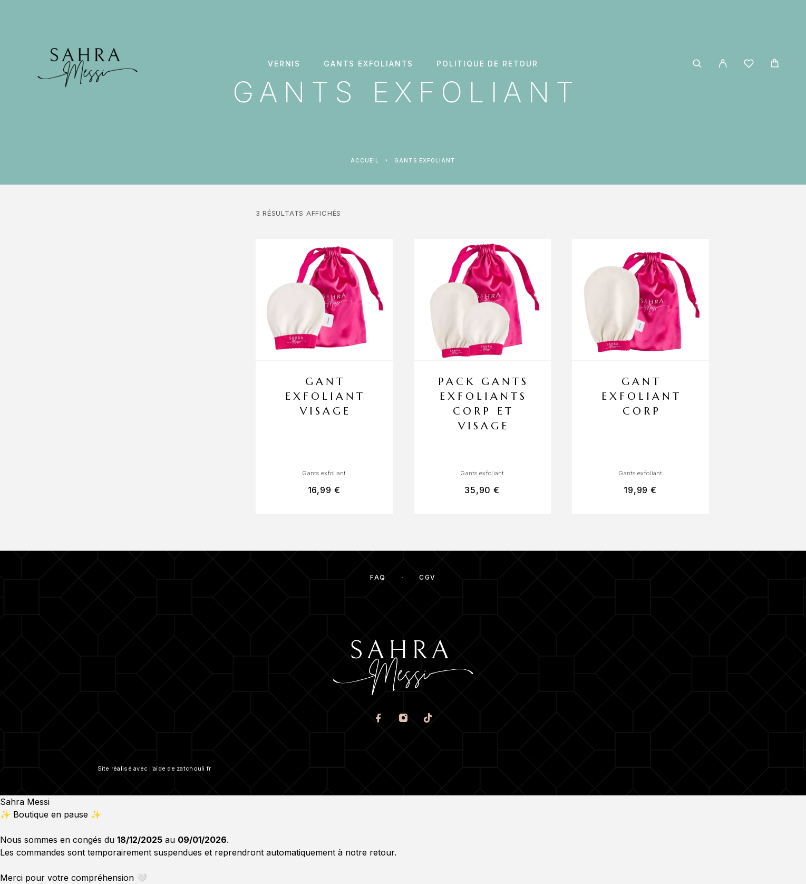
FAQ (378, 577)
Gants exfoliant (323, 473)
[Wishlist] (749, 65)
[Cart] (775, 65)
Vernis (284, 64)
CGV (427, 577)
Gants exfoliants (368, 64)
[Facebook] (378, 719)
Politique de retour (487, 64)
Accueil (365, 160)
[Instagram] (403, 719)
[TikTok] (427, 719)
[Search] (697, 63)
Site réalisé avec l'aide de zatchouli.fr (154, 768)
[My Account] (723, 63)
